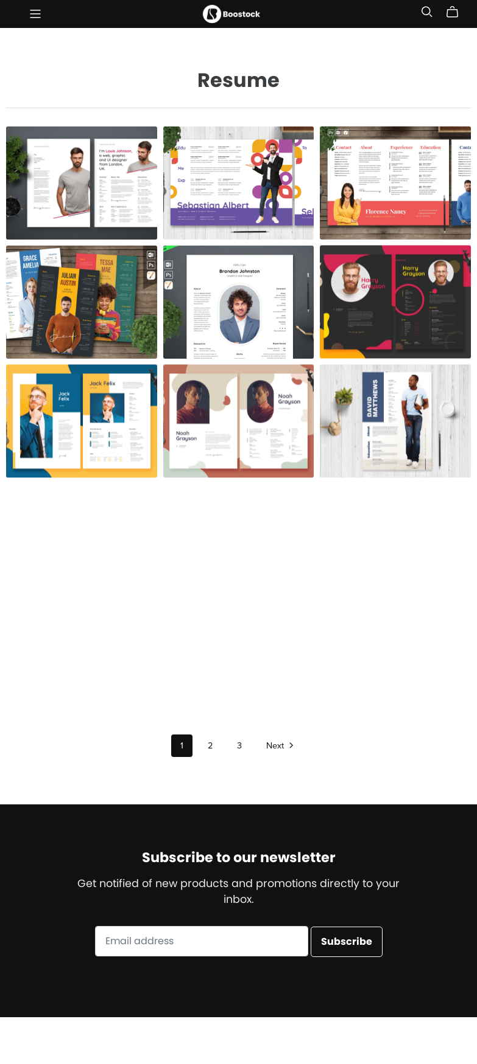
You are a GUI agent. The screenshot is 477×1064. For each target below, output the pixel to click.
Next (280, 747)
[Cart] (457, 12)
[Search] (427, 12)
